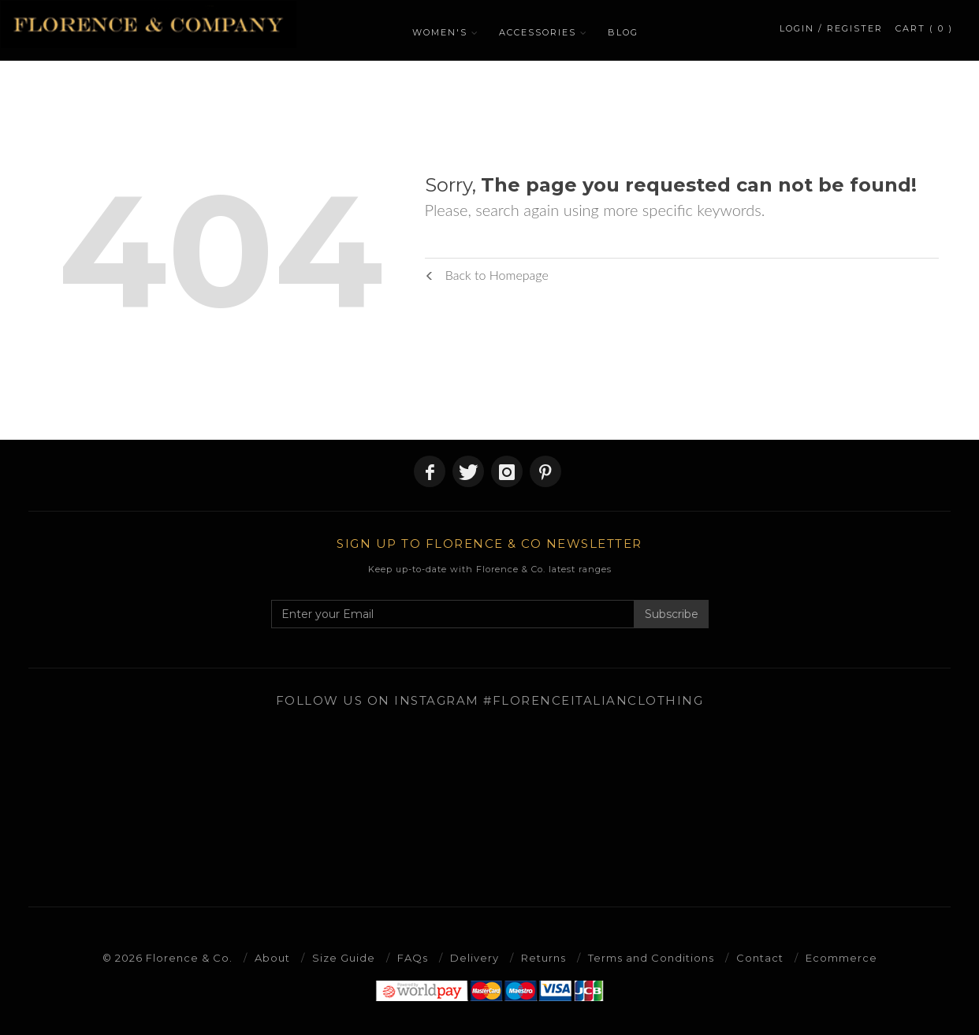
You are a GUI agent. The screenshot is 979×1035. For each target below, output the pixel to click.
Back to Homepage (487, 274)
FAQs (412, 957)
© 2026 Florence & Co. (167, 957)
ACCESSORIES (537, 32)
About (272, 957)
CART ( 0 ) (924, 28)
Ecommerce (841, 957)
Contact (760, 957)
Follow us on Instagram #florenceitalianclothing (490, 700)
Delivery (474, 957)
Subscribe (671, 614)
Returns (543, 957)
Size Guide (343, 957)
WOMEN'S (439, 32)
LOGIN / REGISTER (831, 28)
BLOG (623, 32)
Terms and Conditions (651, 957)
